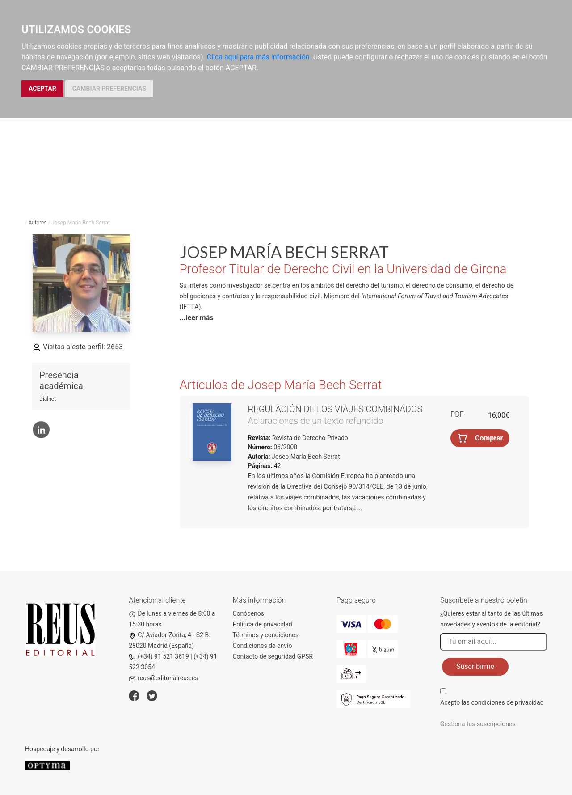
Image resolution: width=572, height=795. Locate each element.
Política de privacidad (262, 624)
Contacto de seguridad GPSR (273, 656)
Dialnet (47, 399)
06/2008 (284, 447)
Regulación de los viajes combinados (335, 409)
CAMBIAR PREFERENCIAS (109, 88)
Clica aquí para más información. (259, 57)
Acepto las (492, 702)
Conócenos (249, 613)
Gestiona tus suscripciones (478, 723)
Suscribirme (475, 666)
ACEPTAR (42, 88)
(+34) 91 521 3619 (159, 656)
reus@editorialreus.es (163, 677)
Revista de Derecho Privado (309, 437)
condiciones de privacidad (507, 702)
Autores (38, 223)
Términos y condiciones (266, 635)
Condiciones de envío (262, 645)
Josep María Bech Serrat (306, 456)
